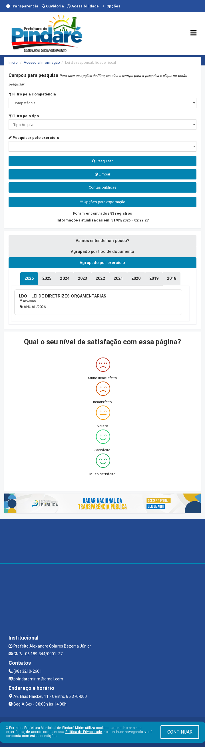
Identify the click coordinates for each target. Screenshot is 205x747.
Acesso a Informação (42, 62)
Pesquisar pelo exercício (34, 137)
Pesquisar (102, 161)
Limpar (102, 174)
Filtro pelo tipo (24, 116)
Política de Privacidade (83, 732)
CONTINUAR (179, 732)
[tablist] (29, 278)
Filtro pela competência (32, 94)
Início (13, 62)
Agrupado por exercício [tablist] (102, 262)
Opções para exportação (102, 202)
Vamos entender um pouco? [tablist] (102, 240)
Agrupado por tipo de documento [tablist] (102, 251)
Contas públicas (102, 187)
